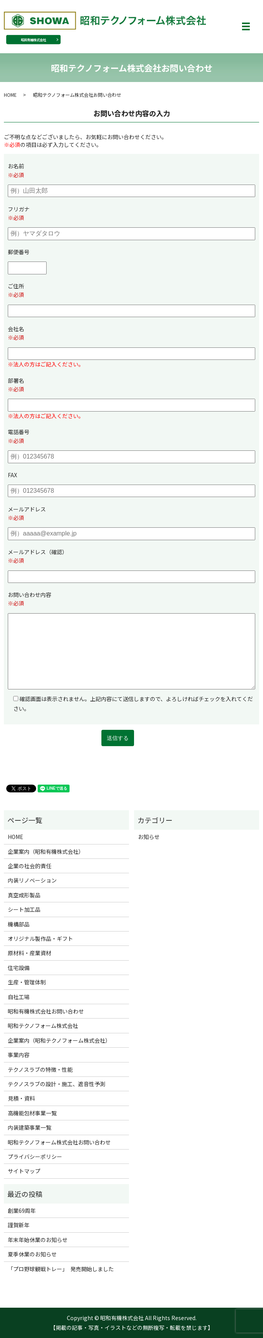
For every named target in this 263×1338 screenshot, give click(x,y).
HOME (10, 94)
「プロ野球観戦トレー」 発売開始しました (61, 1269)
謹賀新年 (19, 1225)
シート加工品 (24, 909)
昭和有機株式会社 (33, 39)
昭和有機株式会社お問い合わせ (46, 1011)
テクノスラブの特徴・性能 (40, 1069)
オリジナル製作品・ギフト (40, 938)
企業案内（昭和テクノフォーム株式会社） (59, 1040)
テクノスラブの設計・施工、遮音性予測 (56, 1084)
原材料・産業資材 (29, 953)
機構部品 (19, 924)
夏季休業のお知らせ (32, 1254)
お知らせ (149, 837)
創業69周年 (22, 1210)
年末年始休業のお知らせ (38, 1240)
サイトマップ (24, 1171)
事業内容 (19, 1055)
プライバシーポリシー (35, 1156)
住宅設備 (19, 968)
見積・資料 (21, 1098)
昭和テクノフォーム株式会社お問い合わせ (59, 1142)
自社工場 (19, 997)
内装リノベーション (32, 880)
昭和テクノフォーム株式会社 (43, 1025)
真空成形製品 (24, 895)
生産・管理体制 (27, 982)
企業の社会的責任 (29, 866)
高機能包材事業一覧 (32, 1113)
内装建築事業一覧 (29, 1127)
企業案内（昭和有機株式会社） (46, 851)
